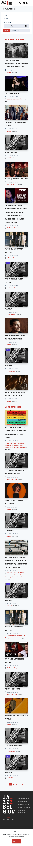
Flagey (9, 72)
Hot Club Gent (11, 314)
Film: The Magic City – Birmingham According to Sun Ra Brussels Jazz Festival (16, 63)
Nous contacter (23, 804)
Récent (6, 30)
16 (22, 784)
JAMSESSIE (8, 366)
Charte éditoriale (24, 807)
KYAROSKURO (9, 530)
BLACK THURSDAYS (11, 152)
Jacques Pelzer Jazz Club (14, 99)
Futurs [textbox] (6, 19)
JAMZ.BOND (8, 600)
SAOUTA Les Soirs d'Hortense (16, 179)
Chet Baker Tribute (12, 93)
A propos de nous (23, 799)
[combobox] (16, 15)
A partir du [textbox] (7, 22)
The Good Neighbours (12, 689)
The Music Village (12, 228)
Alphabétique (16, 30)
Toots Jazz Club (12, 288)
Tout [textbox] (5, 15)
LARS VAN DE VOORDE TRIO (13, 746)
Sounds (9, 158)
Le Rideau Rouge (12, 258)
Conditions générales (21, 811)
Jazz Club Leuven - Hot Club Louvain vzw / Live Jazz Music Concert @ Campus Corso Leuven (15, 445)
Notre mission (22, 801)
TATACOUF (8, 309)
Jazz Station (11, 184)
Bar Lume (9, 606)
